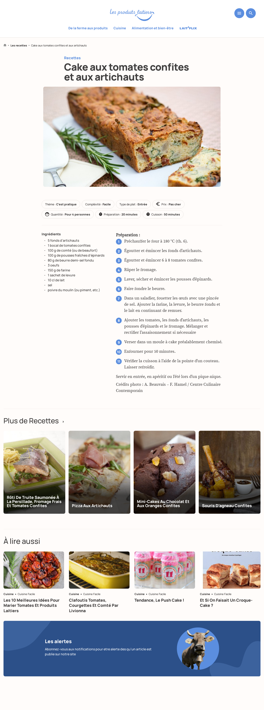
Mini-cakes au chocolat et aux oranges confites (164, 509)
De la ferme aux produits (88, 28)
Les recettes (19, 45)
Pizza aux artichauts (93, 511)
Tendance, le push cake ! (160, 610)
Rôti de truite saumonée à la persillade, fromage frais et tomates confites (34, 507)
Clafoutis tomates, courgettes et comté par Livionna (94, 615)
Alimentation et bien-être (153, 28)
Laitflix (188, 28)
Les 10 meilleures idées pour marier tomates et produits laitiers (32, 615)
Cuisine (119, 28)
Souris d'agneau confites (228, 511)
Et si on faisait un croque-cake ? (227, 612)
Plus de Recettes (35, 421)
